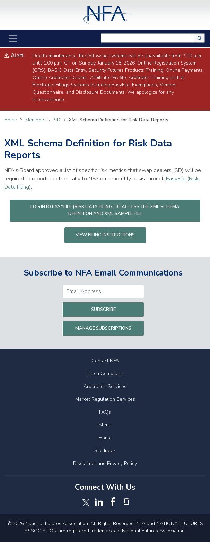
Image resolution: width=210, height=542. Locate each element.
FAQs (105, 412)
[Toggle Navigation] (12, 38)
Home (10, 120)
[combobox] (147, 38)
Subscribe (103, 309)
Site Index (105, 450)
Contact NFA (105, 360)
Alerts (105, 425)
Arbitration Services (105, 386)
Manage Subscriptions (103, 328)
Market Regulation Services (105, 399)
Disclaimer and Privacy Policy (105, 463)
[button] (199, 38)
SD (58, 120)
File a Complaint (105, 373)
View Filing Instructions (105, 235)
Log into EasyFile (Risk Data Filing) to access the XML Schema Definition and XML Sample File (105, 210)
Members (36, 120)
